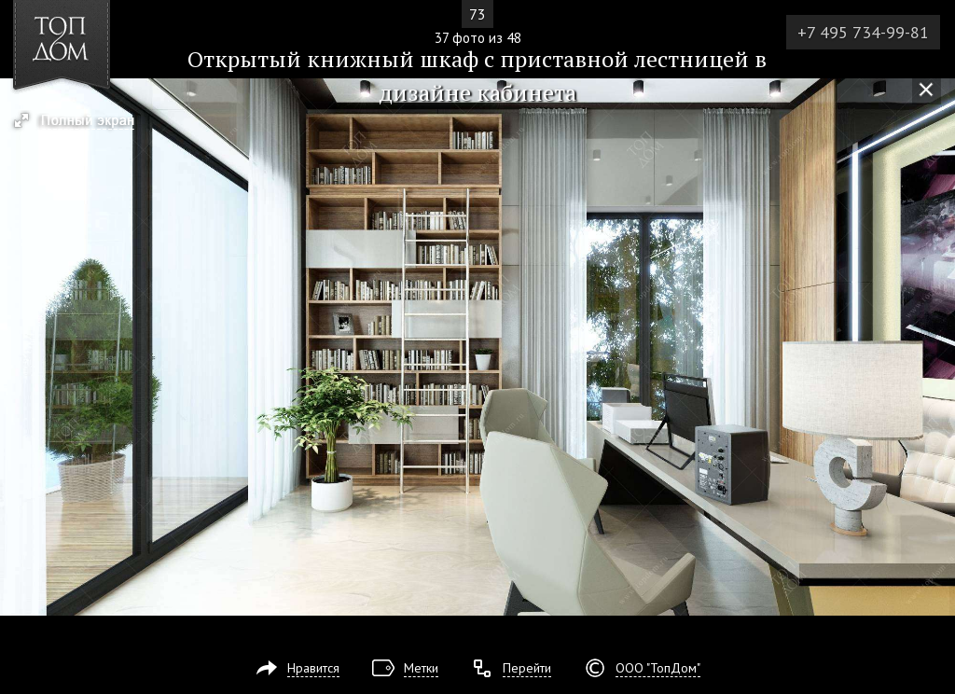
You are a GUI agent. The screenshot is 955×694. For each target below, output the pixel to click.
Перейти (527, 667)
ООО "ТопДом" (658, 667)
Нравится (313, 667)
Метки (421, 667)
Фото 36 (20, 347)
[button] (83, 122)
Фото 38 (934, 347)
